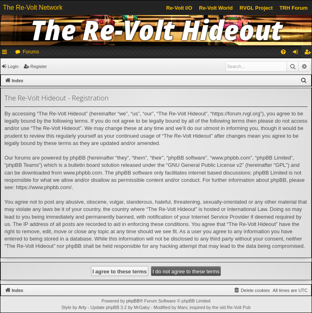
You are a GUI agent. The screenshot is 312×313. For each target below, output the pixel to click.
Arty (82, 307)
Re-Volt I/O (179, 8)
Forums (31, 52)
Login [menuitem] (297, 53)
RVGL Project (256, 8)
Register (38, 66)
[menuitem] (283, 52)
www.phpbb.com (82, 173)
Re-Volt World (215, 8)
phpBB (132, 300)
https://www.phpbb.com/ (44, 187)
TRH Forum (294, 8)
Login (13, 66)
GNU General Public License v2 (205, 165)
